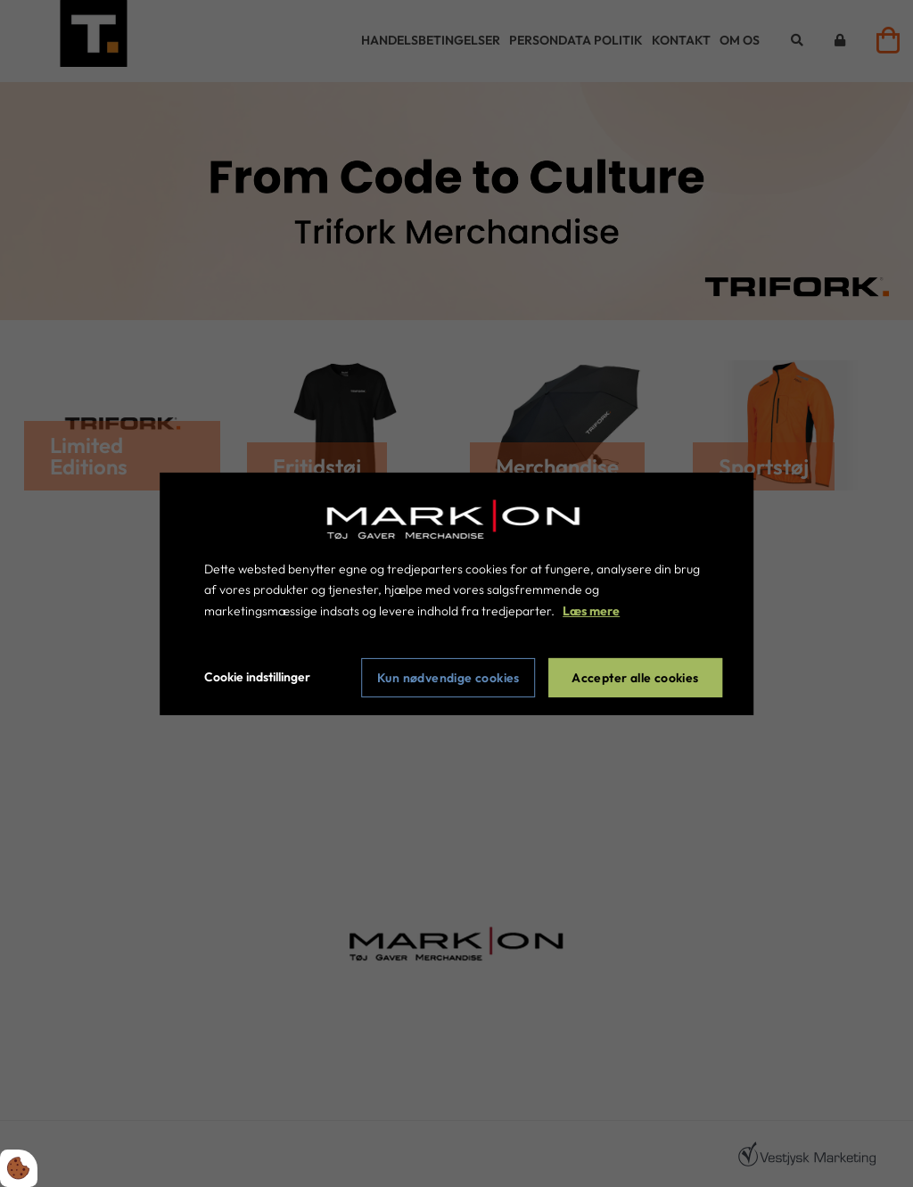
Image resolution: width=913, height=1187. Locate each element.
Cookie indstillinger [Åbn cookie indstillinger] (257, 677)
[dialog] (456, 593)
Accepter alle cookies (635, 678)
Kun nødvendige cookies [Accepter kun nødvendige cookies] (448, 678)
